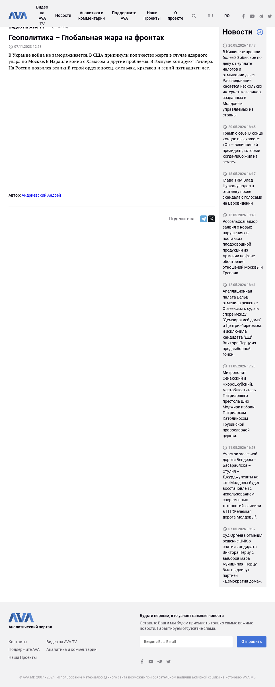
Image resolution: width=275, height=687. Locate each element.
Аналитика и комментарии (71, 649)
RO (227, 15)
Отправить (251, 641)
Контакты (18, 641)
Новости (63, 15)
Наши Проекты (23, 657)
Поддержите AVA (24, 649)
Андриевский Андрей (41, 195)
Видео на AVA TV (61, 641)
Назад (62, 26)
